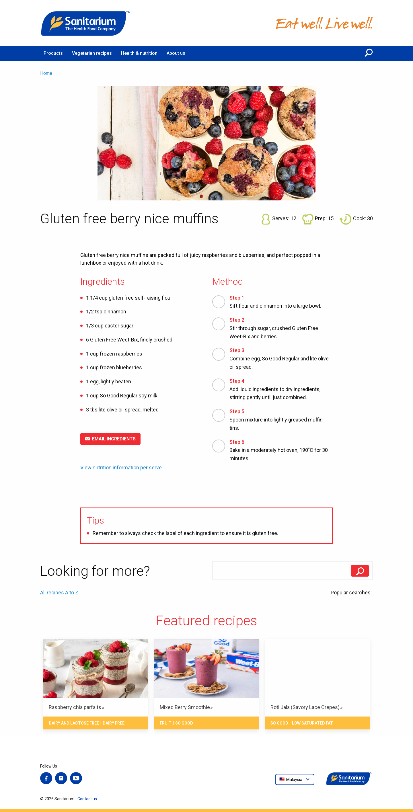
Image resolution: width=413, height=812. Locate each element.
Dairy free (113, 723)
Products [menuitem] (53, 53)
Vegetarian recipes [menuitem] (92, 53)
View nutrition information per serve (121, 467)
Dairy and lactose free (74, 723)
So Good (184, 723)
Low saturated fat (312, 723)
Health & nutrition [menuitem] (139, 53)
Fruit (166, 723)
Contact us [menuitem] (87, 799)
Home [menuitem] (46, 73)
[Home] (86, 23)
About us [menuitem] (176, 53)
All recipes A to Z (59, 593)
